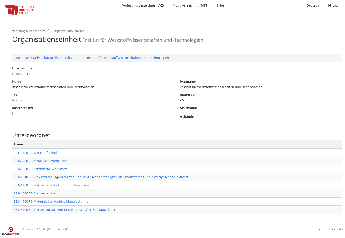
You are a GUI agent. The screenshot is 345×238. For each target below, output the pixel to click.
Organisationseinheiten (69, 31)
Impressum (318, 229)
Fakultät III (72, 58)
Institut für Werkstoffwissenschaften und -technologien (127, 58)
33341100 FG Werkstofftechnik (36, 153)
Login (334, 5)
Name (16, 81)
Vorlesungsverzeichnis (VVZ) (143, 5)
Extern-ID (187, 95)
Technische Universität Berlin (37, 58)
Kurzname (188, 81)
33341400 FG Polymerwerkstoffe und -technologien (51, 185)
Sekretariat (188, 108)
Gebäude (187, 116)
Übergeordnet (23, 68)
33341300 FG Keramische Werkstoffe (41, 169)
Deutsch (313, 5)
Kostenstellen (22, 108)
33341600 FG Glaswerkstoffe (34, 193)
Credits (337, 229)
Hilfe (220, 5)
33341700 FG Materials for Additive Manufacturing (51, 201)
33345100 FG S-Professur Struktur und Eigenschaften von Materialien (65, 209)
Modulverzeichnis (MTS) (190, 5)
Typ (15, 95)
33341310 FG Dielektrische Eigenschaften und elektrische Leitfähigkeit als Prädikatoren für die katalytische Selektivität (101, 177)
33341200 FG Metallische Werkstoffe (40, 161)
